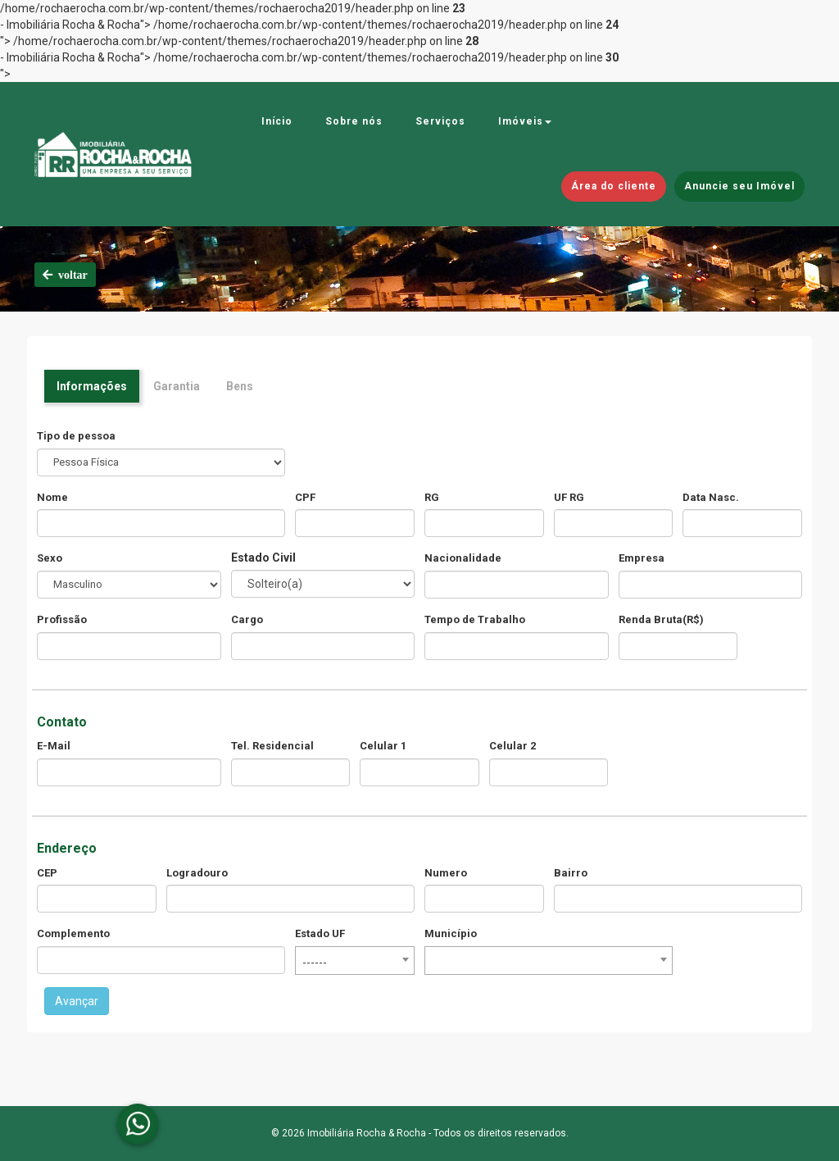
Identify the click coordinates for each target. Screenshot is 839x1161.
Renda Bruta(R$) (661, 619)
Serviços (440, 121)
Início (277, 121)
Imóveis (524, 121)
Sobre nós (354, 121)
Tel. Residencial (272, 746)
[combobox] (355, 960)
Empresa (641, 558)
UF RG (569, 497)
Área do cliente (613, 186)
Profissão (62, 619)
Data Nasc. (711, 497)
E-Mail (53, 746)
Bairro (570, 873)
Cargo (247, 619)
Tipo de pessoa (76, 436)
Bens (239, 386)
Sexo (49, 558)
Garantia (176, 386)
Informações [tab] (92, 386)
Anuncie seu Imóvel (739, 186)
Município (450, 933)
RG (431, 497)
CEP (47, 873)
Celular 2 (512, 746)
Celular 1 (383, 746)
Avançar (76, 1001)
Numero (445, 873)
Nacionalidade (462, 558)
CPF (305, 497)
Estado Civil (263, 557)
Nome (52, 497)
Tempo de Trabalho (474, 619)
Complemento (73, 933)
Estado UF (320, 933)
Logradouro (197, 873)
